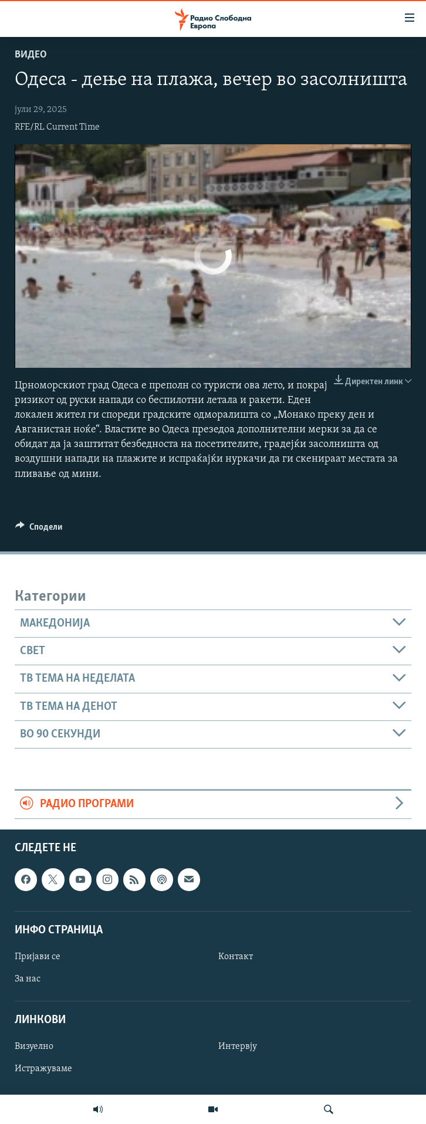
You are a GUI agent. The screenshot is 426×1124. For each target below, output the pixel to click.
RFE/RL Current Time (57, 127)
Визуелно (34, 1046)
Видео (31, 54)
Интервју (237, 1046)
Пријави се (37, 957)
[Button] (38, 530)
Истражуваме (43, 1069)
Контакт (235, 957)
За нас (27, 979)
